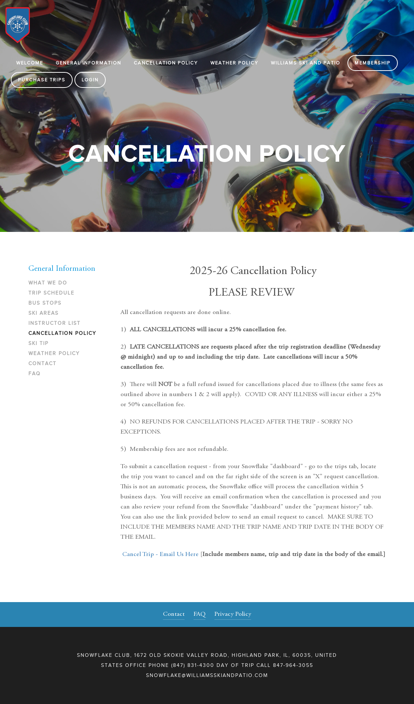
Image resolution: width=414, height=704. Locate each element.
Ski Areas (43, 313)
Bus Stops (45, 303)
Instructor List (54, 323)
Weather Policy (234, 63)
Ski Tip (38, 343)
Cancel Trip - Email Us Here (160, 554)
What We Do (47, 283)
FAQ (34, 373)
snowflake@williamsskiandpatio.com (207, 675)
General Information (88, 63)
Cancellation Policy (166, 63)
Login (90, 79)
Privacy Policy (232, 614)
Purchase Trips (41, 79)
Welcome (29, 63)
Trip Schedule (51, 293)
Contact (42, 363)
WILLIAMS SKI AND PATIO (305, 63)
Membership (373, 63)
